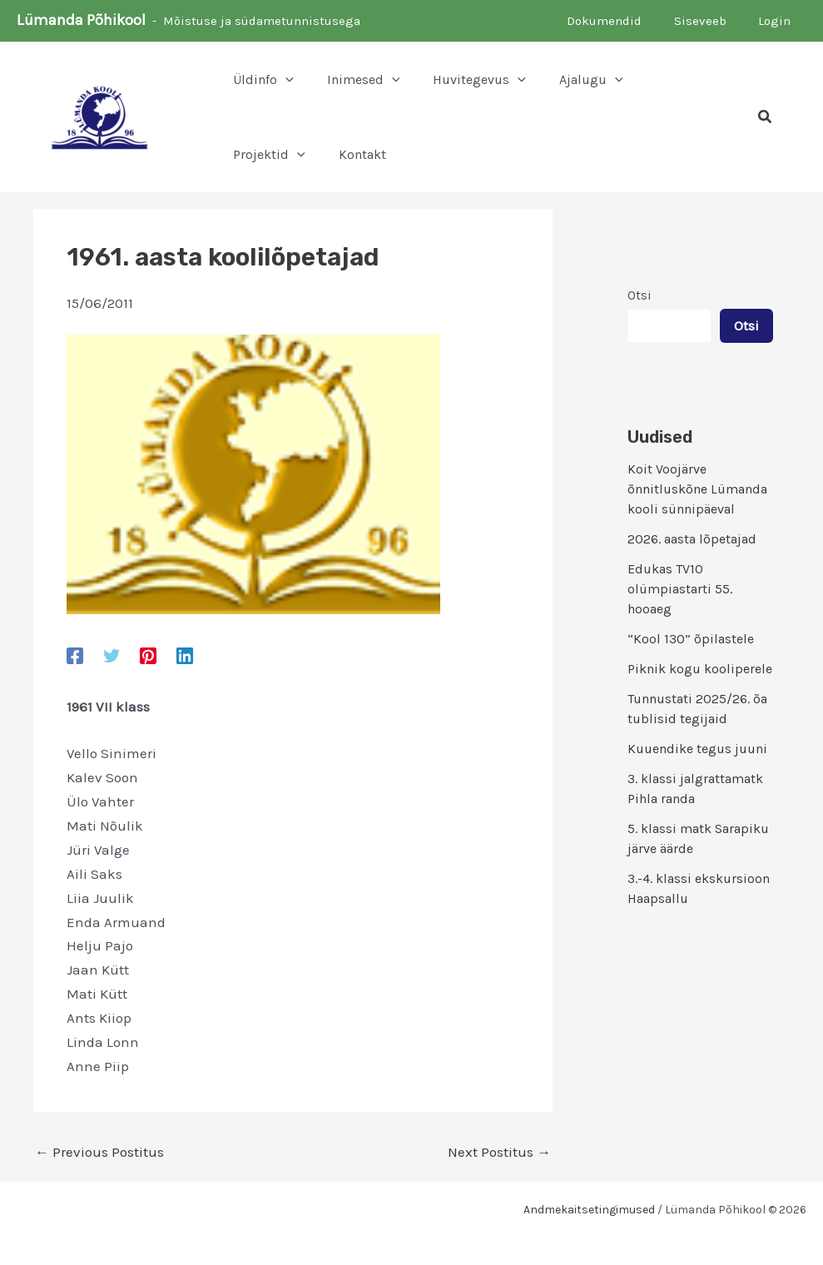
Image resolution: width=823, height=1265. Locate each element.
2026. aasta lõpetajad (691, 539)
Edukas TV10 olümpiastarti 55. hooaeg (679, 589)
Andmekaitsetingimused (589, 1210)
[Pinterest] (148, 655)
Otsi (639, 295)
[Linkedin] (184, 655)
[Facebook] (75, 655)
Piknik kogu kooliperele (699, 669)
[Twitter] (111, 655)
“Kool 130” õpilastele (690, 639)
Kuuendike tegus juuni (697, 749)
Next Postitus (499, 1152)
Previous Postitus (99, 1152)
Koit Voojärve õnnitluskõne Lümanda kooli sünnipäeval (697, 489)
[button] (285, 79)
